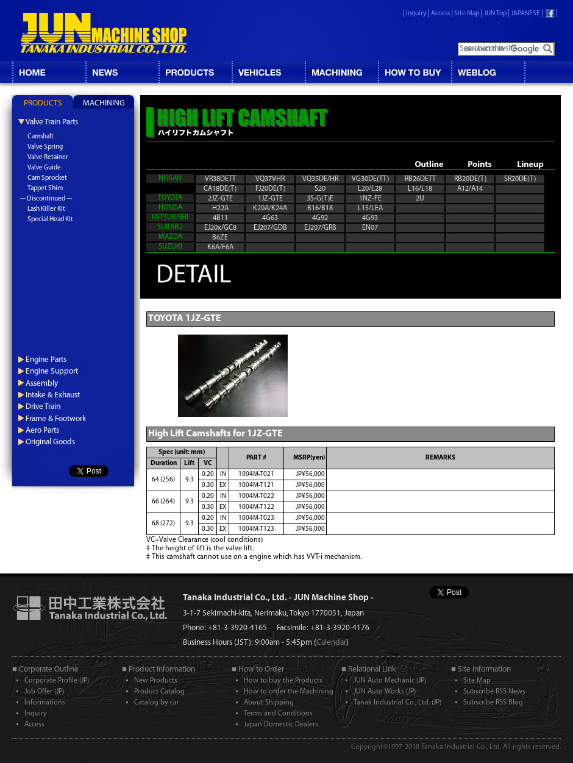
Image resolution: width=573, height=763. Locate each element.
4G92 (320, 218)
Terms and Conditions (278, 713)
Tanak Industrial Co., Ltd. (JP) (397, 702)
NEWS (121, 72)
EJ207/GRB (320, 228)
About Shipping (269, 702)
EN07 (370, 228)
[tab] (42, 101)
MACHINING (341, 72)
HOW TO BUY (414, 72)
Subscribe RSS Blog (493, 702)
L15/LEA (370, 208)
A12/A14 (470, 189)
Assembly (42, 384)
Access (440, 13)
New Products (155, 680)
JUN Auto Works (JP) (385, 691)
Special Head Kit (50, 219)
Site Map (466, 13)
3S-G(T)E (320, 198)
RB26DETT (420, 179)
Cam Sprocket (47, 178)
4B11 (220, 218)
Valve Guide (44, 168)
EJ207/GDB (270, 228)
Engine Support (52, 371)
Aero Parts (42, 431)
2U (420, 198)
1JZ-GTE (270, 198)
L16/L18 (420, 189)
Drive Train (43, 407)
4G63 (270, 218)
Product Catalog (159, 691)
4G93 (370, 218)
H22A (220, 208)
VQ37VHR (270, 179)
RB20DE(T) (470, 179)
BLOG (487, 72)
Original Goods (50, 442)
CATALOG (195, 72)
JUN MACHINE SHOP (103, 33)
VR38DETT (220, 179)
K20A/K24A (270, 208)
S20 (320, 189)
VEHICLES (268, 72)
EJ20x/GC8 (220, 228)
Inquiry (416, 13)
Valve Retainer (47, 157)
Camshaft (40, 136)
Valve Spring (45, 147)
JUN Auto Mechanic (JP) (390, 680)
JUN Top (495, 13)
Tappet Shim (45, 188)
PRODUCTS (43, 103)
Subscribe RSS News (494, 691)
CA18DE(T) (220, 189)
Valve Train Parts (52, 122)
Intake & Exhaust (53, 395)
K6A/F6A (220, 247)
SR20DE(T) (520, 179)
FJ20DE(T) (270, 189)
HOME (48, 72)
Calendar (331, 643)
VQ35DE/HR (320, 179)
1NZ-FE (370, 198)
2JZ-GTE (220, 198)
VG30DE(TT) (370, 179)
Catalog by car (156, 702)
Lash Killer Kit (46, 209)
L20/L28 (370, 189)
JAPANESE (525, 13)
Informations (44, 702)
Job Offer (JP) (44, 691)
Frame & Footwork (56, 419)
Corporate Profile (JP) (56, 680)
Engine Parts (46, 360)
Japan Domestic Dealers (281, 724)
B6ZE (220, 237)
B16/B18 (320, 208)
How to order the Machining (288, 691)
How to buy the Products (283, 680)
